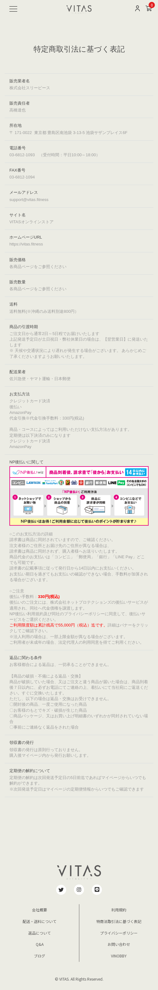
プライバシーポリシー (119, 933)
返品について (39, 933)
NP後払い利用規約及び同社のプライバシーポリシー (57, 613)
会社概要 (39, 909)
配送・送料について (39, 921)
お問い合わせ (119, 944)
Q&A (40, 944)
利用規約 (118, 909)
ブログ (39, 955)
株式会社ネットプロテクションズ (80, 602)
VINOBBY (119, 955)
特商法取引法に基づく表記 (118, 921)
